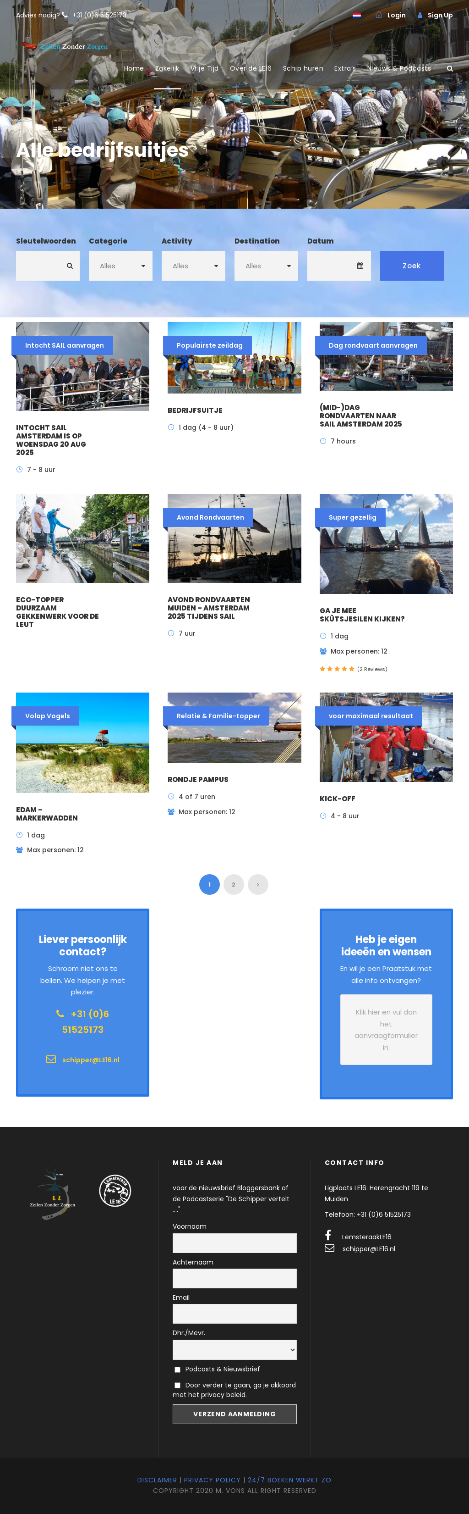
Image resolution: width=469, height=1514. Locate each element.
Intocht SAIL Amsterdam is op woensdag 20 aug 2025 (51, 440)
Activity (177, 241)
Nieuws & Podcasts (399, 68)
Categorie (108, 241)
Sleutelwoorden (46, 241)
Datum (320, 241)
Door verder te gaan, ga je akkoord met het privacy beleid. (234, 1390)
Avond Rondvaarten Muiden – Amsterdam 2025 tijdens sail (209, 608)
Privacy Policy (212, 1480)
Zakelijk (167, 68)
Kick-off (337, 799)
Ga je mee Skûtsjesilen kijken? (362, 615)
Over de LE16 (251, 68)
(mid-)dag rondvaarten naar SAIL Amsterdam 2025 (361, 416)
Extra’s (345, 68)
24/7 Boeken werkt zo (290, 1480)
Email (181, 1297)
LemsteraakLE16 (367, 1237)
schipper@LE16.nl (369, 1248)
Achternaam (193, 1262)
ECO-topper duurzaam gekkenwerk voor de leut (57, 612)
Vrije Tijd (205, 68)
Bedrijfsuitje (195, 410)
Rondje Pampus (198, 779)
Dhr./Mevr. (189, 1332)
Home (134, 68)
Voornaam (190, 1226)
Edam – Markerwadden (47, 814)
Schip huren (303, 68)
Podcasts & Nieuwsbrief (217, 1369)
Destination (257, 241)
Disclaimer (157, 1480)
